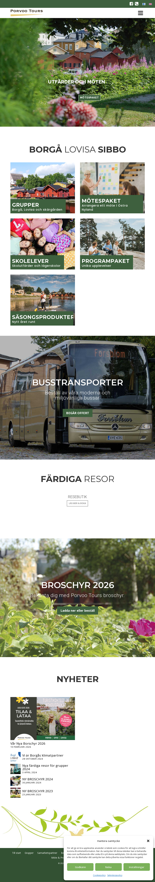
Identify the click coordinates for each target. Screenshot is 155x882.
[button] (148, 841)
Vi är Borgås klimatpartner (42, 755)
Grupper (29, 852)
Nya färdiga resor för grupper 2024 (45, 767)
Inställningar (136, 867)
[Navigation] (140, 13)
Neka (108, 867)
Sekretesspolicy (114, 875)
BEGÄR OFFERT (77, 413)
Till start (16, 852)
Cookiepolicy (99, 875)
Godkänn (80, 867)
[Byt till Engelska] (150, 3)
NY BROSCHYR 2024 (37, 779)
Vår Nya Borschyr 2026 (27, 743)
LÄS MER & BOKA (77, 503)
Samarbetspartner (47, 852)
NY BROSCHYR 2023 (37, 791)
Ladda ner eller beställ (77, 610)
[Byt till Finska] (144, 3)
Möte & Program (60, 857)
